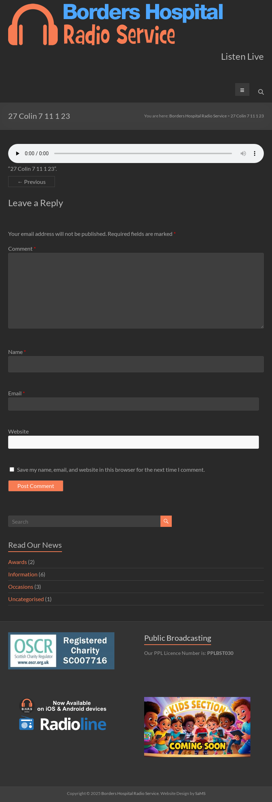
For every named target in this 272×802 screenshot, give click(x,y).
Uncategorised (26, 598)
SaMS (200, 793)
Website (18, 431)
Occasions (20, 586)
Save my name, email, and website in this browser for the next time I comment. (111, 469)
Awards (17, 561)
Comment (22, 248)
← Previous (31, 181)
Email (16, 393)
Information (23, 574)
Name (17, 351)
